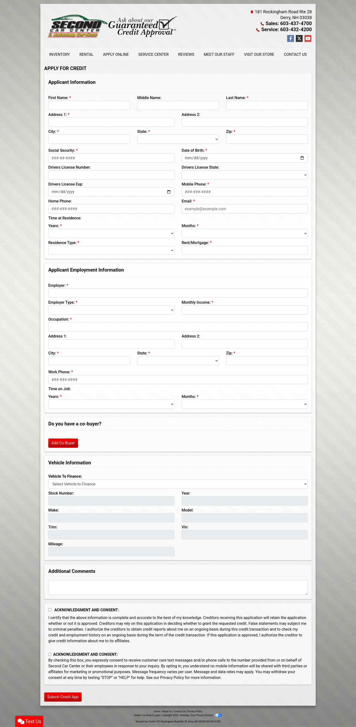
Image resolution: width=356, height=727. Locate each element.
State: (142, 131)
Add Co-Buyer (63, 442)
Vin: (185, 526)
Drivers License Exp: (65, 183)
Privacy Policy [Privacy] (194, 711)
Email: (187, 200)
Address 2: (191, 114)
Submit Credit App (62, 696)
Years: (53, 225)
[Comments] (178, 587)
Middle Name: (149, 97)
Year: (186, 492)
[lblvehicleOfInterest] (178, 483)
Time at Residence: (64, 217)
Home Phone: (60, 200)
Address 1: (57, 114)
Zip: (229, 131)
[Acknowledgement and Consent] (49, 609)
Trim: (52, 526)
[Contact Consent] (49, 653)
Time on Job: (59, 388)
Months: (189, 225)
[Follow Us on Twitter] (299, 38)
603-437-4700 (213, 721)
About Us (167, 711)
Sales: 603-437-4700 (291, 23)
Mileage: (55, 543)
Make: (53, 509)
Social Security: (61, 150)
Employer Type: (61, 302)
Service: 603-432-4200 (289, 29)
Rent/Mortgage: (195, 242)
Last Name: (236, 97)
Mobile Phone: (194, 183)
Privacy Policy (172, 677)
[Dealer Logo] (111, 25)
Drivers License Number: (69, 167)
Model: (187, 509)
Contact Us (179, 711)
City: (52, 131)
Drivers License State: (200, 167)
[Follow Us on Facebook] (290, 38)
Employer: (56, 285)
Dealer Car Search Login (147, 714)
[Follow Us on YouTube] (308, 38)
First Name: (58, 97)
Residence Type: (62, 242)
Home (157, 711)
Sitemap (184, 714)
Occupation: (58, 319)
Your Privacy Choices (206, 714)
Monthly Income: (196, 302)
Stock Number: (61, 492)
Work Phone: (59, 371)
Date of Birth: (193, 150)
